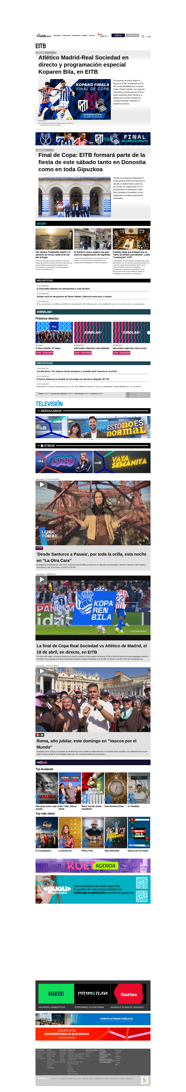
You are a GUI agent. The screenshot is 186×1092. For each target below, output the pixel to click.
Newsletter (118, 1050)
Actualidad (63, 1052)
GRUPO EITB (132, 35)
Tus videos (131, 396)
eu (146, 37)
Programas (50, 1064)
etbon (49, 445)
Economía (63, 1054)
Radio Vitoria (51, 1056)
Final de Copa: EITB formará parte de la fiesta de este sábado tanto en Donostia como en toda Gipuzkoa (92, 162)
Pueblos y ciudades (106, 1060)
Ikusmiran (62, 1060)
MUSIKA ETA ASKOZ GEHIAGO (127, 1007)
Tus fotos (132, 393)
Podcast (49, 1066)
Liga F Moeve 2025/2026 (75, 1056)
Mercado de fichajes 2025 (75, 1062)
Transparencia (114, 1078)
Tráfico (102, 1053)
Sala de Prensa (105, 1062)
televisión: (40, 1050)
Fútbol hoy (71, 1052)
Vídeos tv (39, 1056)
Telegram (118, 1058)
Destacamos (51, 411)
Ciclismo (70, 1067)
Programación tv (41, 1052)
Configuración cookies (102, 1078)
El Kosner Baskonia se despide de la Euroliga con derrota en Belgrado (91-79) (73, 379)
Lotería (102, 1057)
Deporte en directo (73, 1073)
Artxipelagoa (50, 1067)
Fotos (87, 1054)
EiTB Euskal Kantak (53, 1062)
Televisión (76, 35)
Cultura (62, 1058)
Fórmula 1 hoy (72, 1060)
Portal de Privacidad (66, 1078)
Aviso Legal (77, 1078)
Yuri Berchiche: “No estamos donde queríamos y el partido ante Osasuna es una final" (77, 371)
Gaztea (49, 1058)
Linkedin (117, 1060)
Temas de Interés (105, 1059)
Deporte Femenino (73, 1064)
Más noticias (45, 280)
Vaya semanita (40, 1058)
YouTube (117, 1062)
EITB (40, 46)
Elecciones (103, 1056)
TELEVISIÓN (49, 404)
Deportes (66, 35)
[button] (149, 332)
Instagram (118, 1056)
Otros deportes (72, 1071)
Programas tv (40, 1054)
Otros (91, 35)
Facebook (118, 1052)
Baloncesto (71, 1070)
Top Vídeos (89, 1052)
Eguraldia (62, 1062)
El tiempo (102, 1051)
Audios (88, 1056)
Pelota (69, 1066)
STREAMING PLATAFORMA (89, 1007)
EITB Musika (50, 1060)
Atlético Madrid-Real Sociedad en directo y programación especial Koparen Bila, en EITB (83, 64)
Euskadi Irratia (51, 1052)
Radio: (49, 1050)
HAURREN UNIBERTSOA (51, 1007)
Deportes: (71, 1050)
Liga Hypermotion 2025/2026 (76, 1058)
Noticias (57, 35)
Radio (84, 35)
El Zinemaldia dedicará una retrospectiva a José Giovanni (63, 289)
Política (62, 1056)
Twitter (117, 1054)
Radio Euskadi (51, 1054)
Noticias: (63, 1050)
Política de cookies (88, 1078)
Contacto (122, 1078)
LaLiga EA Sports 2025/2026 (76, 1054)
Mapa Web (129, 1078)
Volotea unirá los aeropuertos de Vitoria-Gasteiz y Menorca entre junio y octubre (74, 296)
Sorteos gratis (105, 1054)
